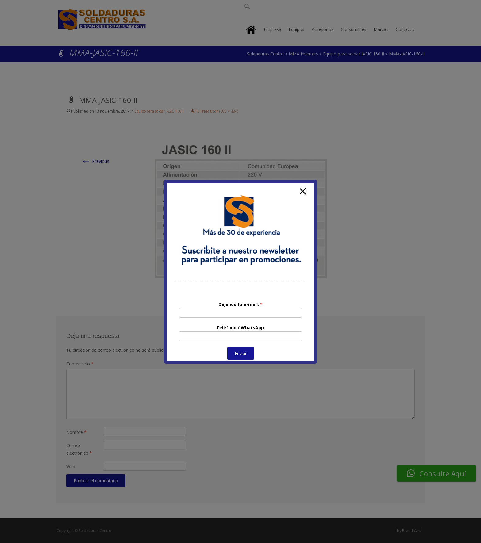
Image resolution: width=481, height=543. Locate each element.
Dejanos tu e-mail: (240, 304)
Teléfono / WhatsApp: (240, 328)
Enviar (241, 353)
